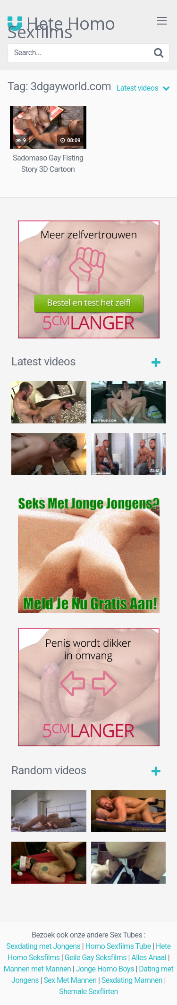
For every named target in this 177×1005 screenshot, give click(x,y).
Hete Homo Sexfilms (61, 23)
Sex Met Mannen (69, 980)
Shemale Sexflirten (88, 991)
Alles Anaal (148, 957)
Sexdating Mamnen (131, 980)
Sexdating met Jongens (43, 946)
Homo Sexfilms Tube (118, 946)
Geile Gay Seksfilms (95, 957)
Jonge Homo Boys (105, 968)
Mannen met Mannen (37, 968)
